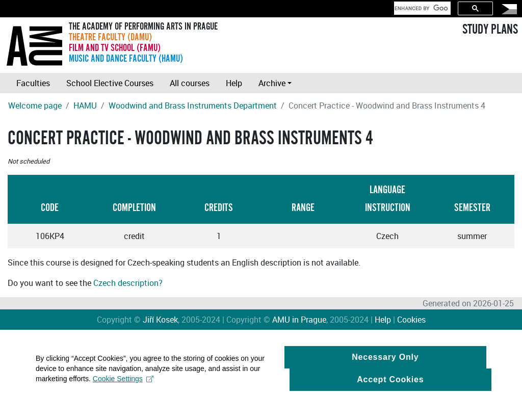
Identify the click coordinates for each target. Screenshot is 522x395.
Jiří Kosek (160, 319)
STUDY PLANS (490, 29)
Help (234, 83)
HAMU (85, 105)
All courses (190, 83)
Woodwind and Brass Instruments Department (193, 105)
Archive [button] (271, 83)
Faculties (33, 83)
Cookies (411, 319)
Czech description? (128, 282)
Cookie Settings (123, 382)
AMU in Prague (299, 319)
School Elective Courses (109, 83)
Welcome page (35, 105)
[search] (421, 8)
